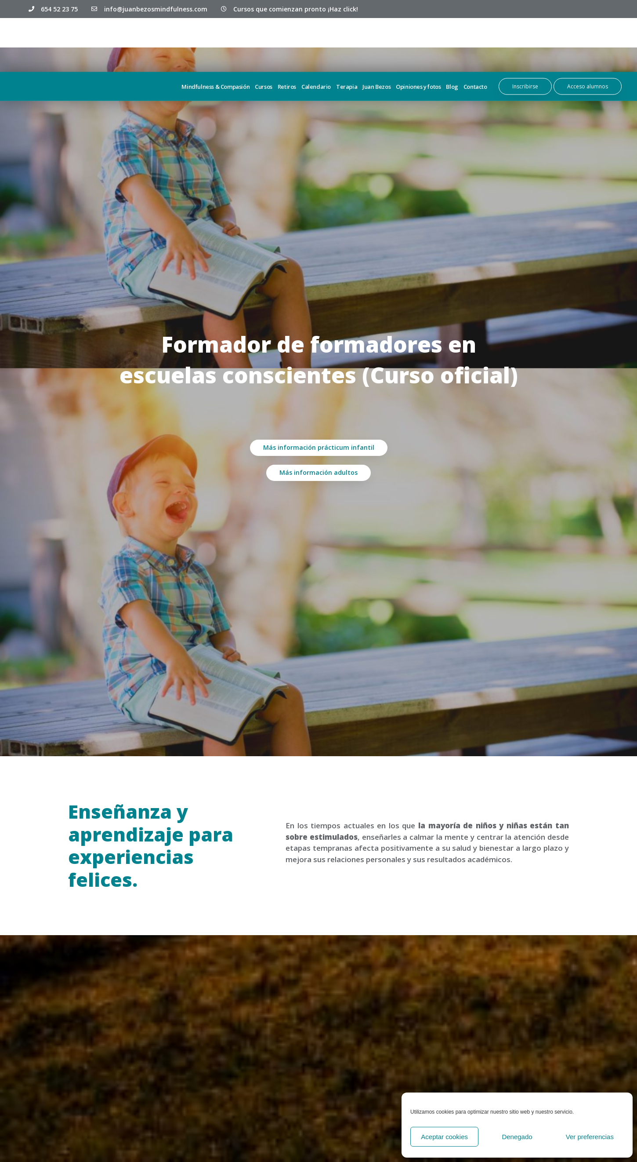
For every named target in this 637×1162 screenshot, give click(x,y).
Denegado (517, 1136)
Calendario (316, 41)
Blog (452, 41)
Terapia (346, 41)
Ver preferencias (590, 1136)
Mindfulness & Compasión (215, 41)
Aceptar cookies (444, 1136)
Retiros (287, 41)
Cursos (263, 41)
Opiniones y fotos (418, 41)
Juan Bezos (376, 41)
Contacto (475, 41)
